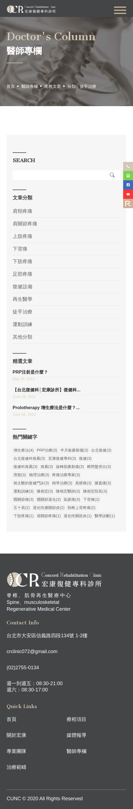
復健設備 (22, 286)
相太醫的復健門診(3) (31, 483)
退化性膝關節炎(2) (49, 507)
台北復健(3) (101, 450)
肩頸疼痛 (22, 211)
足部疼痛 (22, 274)
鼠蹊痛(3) (72, 499)
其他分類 (22, 337)
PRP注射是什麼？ (30, 372)
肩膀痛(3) (83, 483)
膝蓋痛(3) (103, 483)
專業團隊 (16, 751)
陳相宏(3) (45, 491)
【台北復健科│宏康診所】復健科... (46, 390)
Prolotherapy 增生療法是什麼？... (46, 407)
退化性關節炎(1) (78, 516)
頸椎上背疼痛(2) (81, 507)
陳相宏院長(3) (95, 491)
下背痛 (20, 249)
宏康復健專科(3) (62, 458)
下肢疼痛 (22, 261)
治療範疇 (16, 767)
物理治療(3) (39, 475)
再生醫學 (22, 299)
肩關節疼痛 (25, 223)
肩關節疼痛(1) (49, 516)
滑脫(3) (19, 475)
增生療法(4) (23, 450)
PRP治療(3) (47, 450)
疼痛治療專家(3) (66, 475)
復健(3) (85, 458)
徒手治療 (22, 312)
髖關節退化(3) (49, 499)
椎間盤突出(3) (99, 466)
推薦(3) (47, 466)
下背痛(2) (91, 499)
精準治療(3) (62, 483)
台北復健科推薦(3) (29, 458)
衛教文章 (52, 86)
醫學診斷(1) (105, 516)
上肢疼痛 (22, 236)
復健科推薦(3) (25, 466)
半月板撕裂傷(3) (74, 450)
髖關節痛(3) (23, 499)
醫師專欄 (76, 751)
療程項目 (76, 719)
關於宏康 (16, 735)
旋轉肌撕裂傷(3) (70, 466)
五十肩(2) (21, 507)
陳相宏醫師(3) (68, 491)
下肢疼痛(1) (23, 516)
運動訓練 (22, 324)
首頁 (11, 86)
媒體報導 (76, 735)
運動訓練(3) (23, 491)
